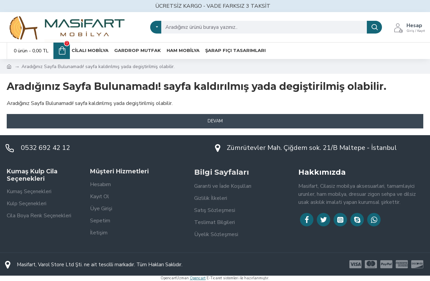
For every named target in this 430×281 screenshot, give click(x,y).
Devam (215, 121)
